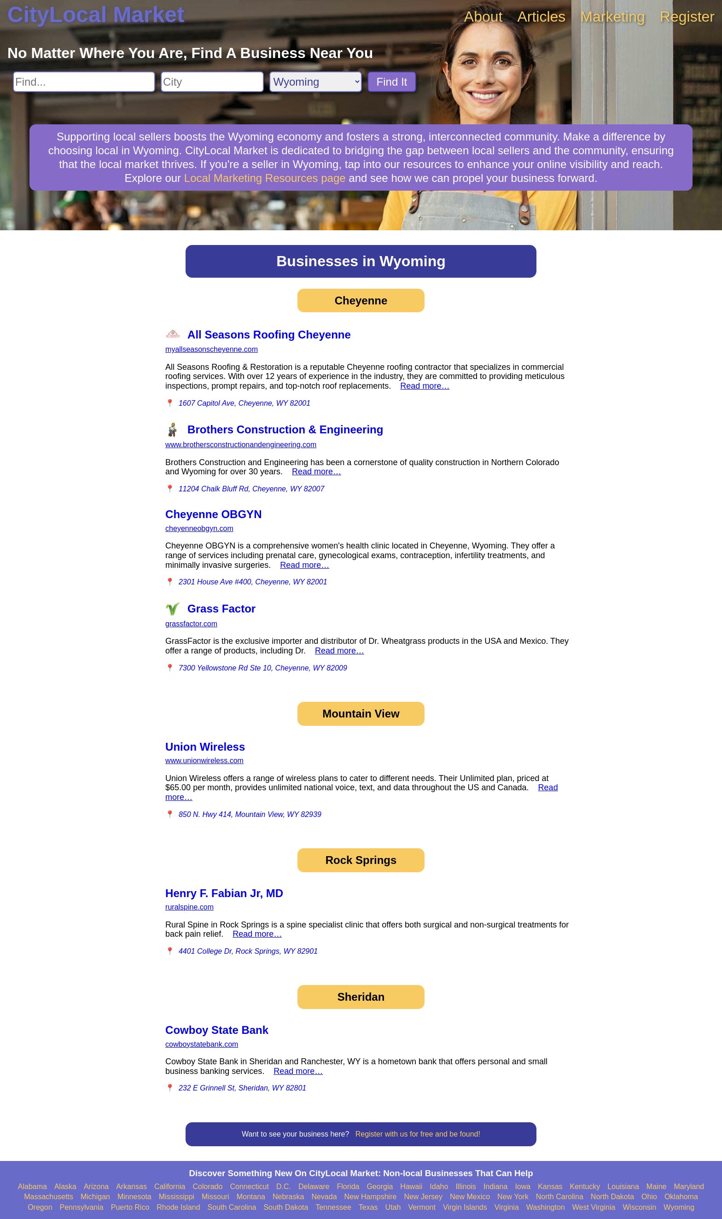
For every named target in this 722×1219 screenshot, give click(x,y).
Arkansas (131, 1186)
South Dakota (285, 1207)
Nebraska (288, 1197)
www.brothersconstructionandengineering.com (240, 445)
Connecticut (249, 1186)
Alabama (32, 1186)
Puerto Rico (130, 1207)
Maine (656, 1186)
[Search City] (212, 81)
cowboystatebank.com (201, 1044)
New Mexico (470, 1197)
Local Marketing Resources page (265, 178)
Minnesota (134, 1197)
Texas (368, 1207)
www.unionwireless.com (204, 760)
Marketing (612, 16)
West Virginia (594, 1207)
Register (687, 16)
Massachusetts (48, 1197)
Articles (541, 16)
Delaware (314, 1186)
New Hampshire (370, 1197)
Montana (251, 1197)
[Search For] (84, 81)
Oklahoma (681, 1197)
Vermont (422, 1207)
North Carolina (559, 1197)
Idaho (439, 1186)
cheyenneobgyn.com (199, 528)
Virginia (507, 1207)
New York (513, 1197)
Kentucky (585, 1186)
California (170, 1186)
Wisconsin (639, 1207)
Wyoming (679, 1207)
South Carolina (232, 1207)
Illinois (465, 1186)
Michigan (95, 1197)
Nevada (324, 1197)
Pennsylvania (82, 1207)
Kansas (550, 1186)
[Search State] (315, 81)
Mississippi (176, 1197)
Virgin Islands (465, 1207)
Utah (393, 1207)
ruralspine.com (189, 907)
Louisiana (623, 1186)
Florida (348, 1186)
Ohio (649, 1197)
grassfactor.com (191, 624)
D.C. (283, 1186)
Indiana (495, 1186)
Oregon (40, 1207)
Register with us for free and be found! (417, 1134)
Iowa (522, 1186)
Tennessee (333, 1207)
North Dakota (612, 1197)
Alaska (65, 1186)
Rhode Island (178, 1207)
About (483, 16)
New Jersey (423, 1197)
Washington (545, 1207)
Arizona (96, 1186)
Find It (392, 82)
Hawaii (411, 1186)
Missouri (215, 1197)
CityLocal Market (95, 14)
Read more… (424, 386)
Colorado (207, 1186)
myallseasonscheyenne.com (211, 349)
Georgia (380, 1186)
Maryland (689, 1186)
